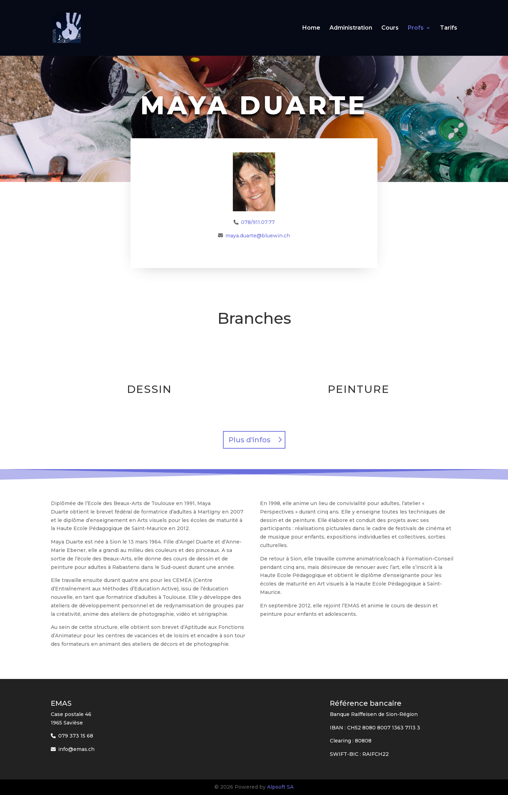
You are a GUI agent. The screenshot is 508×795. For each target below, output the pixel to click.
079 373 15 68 (75, 736)
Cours (390, 28)
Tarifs (448, 28)
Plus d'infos (250, 440)
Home (311, 28)
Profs (416, 28)
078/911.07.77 (258, 222)
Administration (350, 28)
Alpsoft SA (280, 787)
